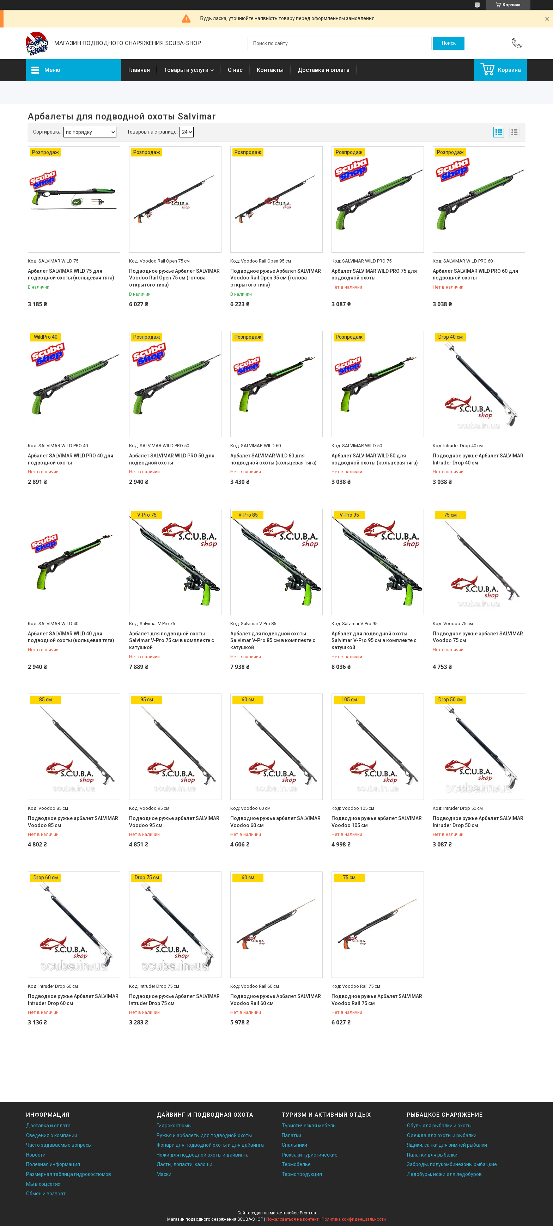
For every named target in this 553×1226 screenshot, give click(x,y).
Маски (164, 1174)
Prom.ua (308, 1212)
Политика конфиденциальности (354, 1219)
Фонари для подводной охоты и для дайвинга (210, 1145)
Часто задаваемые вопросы (59, 1145)
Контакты (270, 70)
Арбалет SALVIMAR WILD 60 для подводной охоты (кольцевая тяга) (273, 459)
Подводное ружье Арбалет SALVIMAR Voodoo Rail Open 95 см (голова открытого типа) (275, 278)
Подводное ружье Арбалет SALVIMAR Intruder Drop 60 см (73, 999)
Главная (139, 70)
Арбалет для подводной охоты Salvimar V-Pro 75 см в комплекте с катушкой (171, 640)
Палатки (291, 1135)
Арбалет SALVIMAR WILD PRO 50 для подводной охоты (171, 459)
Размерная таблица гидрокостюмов (68, 1174)
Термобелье (296, 1164)
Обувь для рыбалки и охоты (439, 1125)
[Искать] (448, 43)
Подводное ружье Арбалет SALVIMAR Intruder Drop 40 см (478, 459)
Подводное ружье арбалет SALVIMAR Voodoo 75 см (478, 637)
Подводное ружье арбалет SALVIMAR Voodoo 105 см (377, 821)
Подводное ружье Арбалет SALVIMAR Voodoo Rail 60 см (275, 999)
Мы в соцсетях (43, 1184)
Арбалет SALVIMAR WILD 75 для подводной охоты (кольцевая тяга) (71, 274)
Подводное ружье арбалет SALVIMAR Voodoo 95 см (174, 821)
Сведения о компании (51, 1135)
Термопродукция (302, 1174)
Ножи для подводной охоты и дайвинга (203, 1155)
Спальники (294, 1145)
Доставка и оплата (324, 70)
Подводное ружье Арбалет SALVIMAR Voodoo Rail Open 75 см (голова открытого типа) (174, 278)
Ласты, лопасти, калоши (184, 1164)
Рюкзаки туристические (310, 1155)
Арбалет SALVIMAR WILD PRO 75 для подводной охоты (374, 274)
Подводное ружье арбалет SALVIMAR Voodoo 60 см (275, 821)
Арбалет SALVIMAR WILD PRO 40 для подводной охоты (70, 459)
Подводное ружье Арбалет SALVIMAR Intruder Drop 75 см (174, 999)
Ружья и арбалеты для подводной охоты (204, 1135)
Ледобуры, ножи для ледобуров (444, 1174)
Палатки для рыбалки (432, 1155)
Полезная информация (53, 1164)
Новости (35, 1155)
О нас (235, 70)
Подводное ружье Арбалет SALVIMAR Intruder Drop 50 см (478, 821)
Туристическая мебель (309, 1125)
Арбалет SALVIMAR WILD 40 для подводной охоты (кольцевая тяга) (71, 637)
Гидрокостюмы (174, 1125)
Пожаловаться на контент (292, 1219)
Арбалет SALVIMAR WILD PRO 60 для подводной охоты (475, 274)
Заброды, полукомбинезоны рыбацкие (452, 1164)
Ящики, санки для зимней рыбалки (447, 1145)
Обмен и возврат (46, 1193)
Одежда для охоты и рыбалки (441, 1135)
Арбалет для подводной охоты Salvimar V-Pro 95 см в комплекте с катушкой (374, 640)
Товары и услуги (186, 70)
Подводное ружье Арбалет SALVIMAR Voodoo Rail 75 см (377, 999)
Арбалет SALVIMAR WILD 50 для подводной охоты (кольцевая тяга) (375, 459)
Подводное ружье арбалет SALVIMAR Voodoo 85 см (73, 821)
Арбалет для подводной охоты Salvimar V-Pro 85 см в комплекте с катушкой (272, 640)
